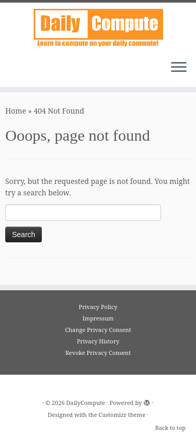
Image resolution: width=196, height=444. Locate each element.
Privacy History (98, 341)
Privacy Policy (98, 307)
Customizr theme (122, 414)
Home (15, 111)
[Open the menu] (179, 68)
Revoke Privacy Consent (98, 352)
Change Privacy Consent (98, 330)
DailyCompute (85, 402)
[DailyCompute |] (98, 27)
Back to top (170, 427)
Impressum (98, 318)
